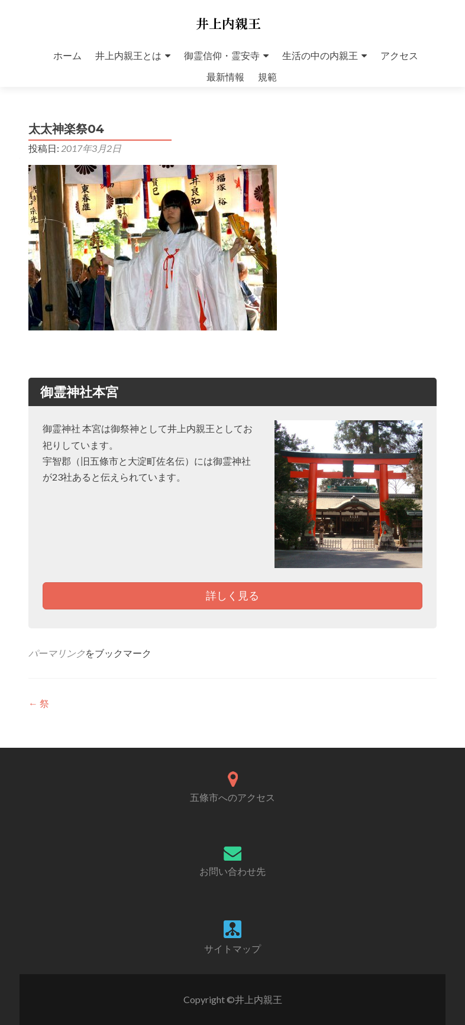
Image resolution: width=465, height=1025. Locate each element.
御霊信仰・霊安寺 (222, 55)
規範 (267, 76)
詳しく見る (232, 595)
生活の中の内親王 (320, 55)
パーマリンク (56, 653)
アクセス (399, 55)
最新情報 (225, 76)
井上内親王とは (128, 55)
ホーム (67, 55)
